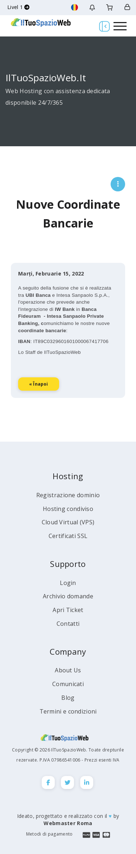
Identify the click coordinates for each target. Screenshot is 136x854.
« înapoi (38, 399)
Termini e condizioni (68, 711)
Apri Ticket (68, 610)
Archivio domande (68, 596)
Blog (67, 698)
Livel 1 (18, 7)
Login (68, 583)
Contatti (68, 624)
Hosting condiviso (68, 509)
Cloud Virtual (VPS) (68, 522)
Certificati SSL (68, 536)
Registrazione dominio (68, 495)
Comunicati (68, 684)
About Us (68, 670)
